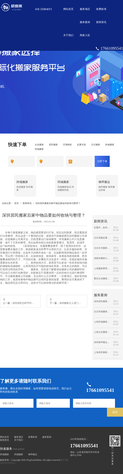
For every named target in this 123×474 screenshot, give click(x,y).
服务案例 (85, 22)
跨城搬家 (4, 454)
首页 (16, 203)
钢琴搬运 (32, 454)
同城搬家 (18, 454)
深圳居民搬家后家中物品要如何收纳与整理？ (57, 203)
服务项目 (85, 9)
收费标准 (101, 9)
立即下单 (102, 161)
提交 (115, 412)
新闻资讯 (101, 22)
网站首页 (68, 9)
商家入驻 (85, 35)
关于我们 (68, 35)
